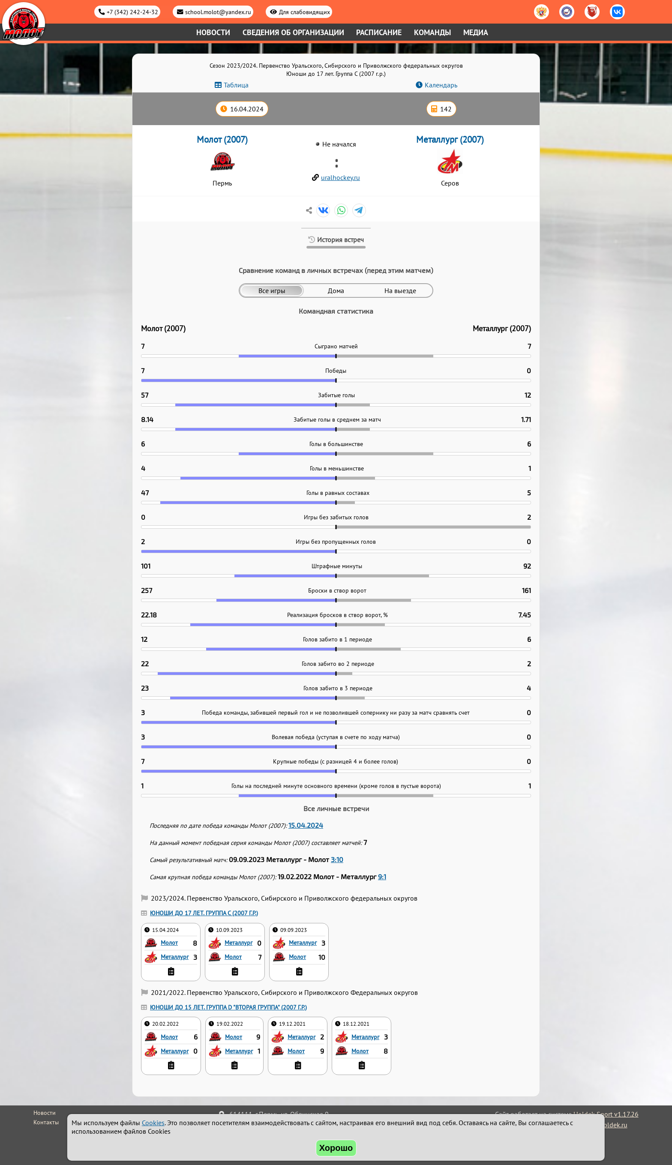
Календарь (441, 84)
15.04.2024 (305, 825)
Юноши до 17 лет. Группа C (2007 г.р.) (204, 913)
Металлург (175, 956)
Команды (432, 32)
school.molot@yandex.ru (218, 12)
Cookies (153, 1122)
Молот (169, 942)
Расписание (379, 32)
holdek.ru (613, 1124)
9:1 (382, 876)
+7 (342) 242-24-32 (132, 12)
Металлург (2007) (450, 139)
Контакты (46, 1122)
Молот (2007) (222, 139)
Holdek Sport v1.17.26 (606, 1114)
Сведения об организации (293, 32)
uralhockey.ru (340, 177)
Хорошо (336, 1148)
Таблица (236, 84)
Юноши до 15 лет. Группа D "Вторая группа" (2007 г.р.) (228, 1007)
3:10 (337, 859)
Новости (213, 32)
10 (321, 957)
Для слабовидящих (304, 12)
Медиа (475, 32)
